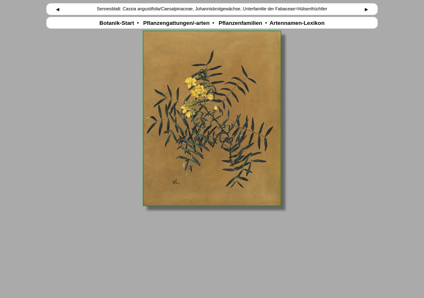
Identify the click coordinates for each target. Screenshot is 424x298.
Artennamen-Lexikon (297, 23)
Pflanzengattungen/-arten (176, 23)
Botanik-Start (116, 23)
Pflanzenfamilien (240, 23)
